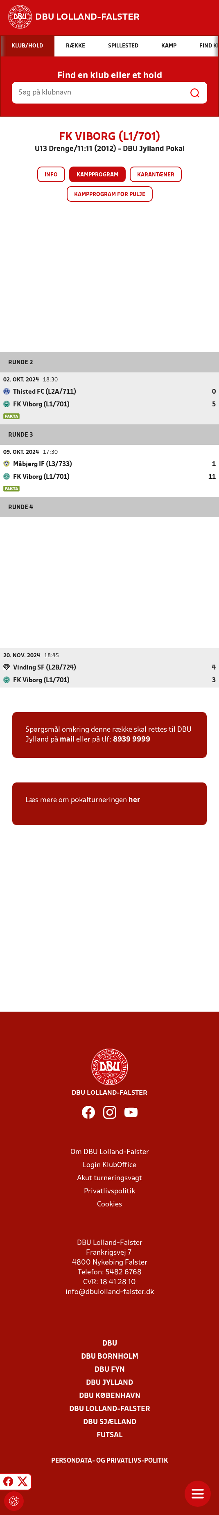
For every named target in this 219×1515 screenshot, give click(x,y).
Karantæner (155, 175)
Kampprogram (97, 175)
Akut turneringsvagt (109, 1178)
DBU (109, 1343)
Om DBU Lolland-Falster (109, 1151)
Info (51, 175)
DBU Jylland (109, 1382)
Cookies (109, 1204)
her (134, 799)
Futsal (109, 1435)
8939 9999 (131, 739)
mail (67, 739)
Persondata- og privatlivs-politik (109, 1460)
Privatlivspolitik (109, 1191)
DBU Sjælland (109, 1421)
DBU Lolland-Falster (109, 1408)
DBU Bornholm (109, 1356)
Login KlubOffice (109, 1164)
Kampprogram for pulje (109, 194)
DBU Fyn (110, 1369)
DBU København (109, 1395)
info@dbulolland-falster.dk (109, 1291)
